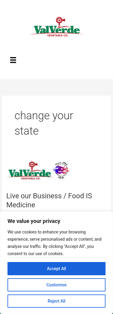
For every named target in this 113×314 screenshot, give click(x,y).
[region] (56, 262)
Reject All (56, 301)
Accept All (56, 268)
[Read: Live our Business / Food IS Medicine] (41, 171)
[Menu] (13, 60)
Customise (56, 284)
